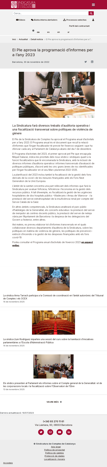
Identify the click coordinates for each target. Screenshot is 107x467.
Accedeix (8, 463)
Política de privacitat (54, 450)
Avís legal (56, 447)
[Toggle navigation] (93, 4)
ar (69, 32)
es (48, 32)
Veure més (53, 402)
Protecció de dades (54, 456)
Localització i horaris (54, 459)
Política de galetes (54, 453)
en (58, 32)
